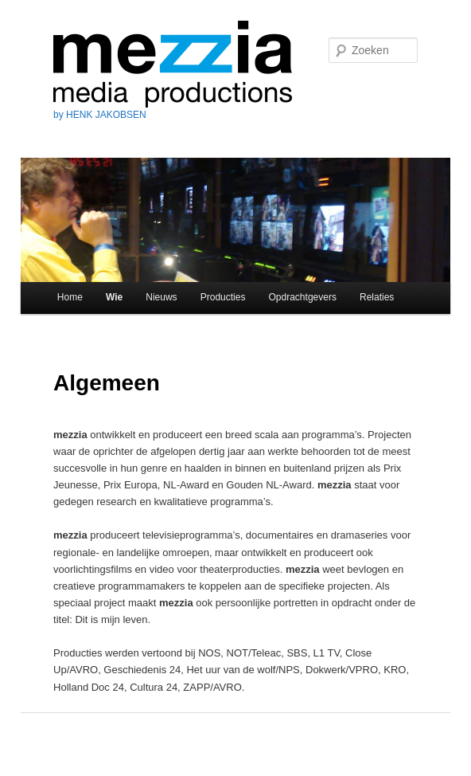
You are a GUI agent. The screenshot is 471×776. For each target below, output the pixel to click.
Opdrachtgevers (303, 297)
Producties (223, 297)
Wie (114, 297)
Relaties (377, 297)
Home (70, 297)
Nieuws (161, 297)
